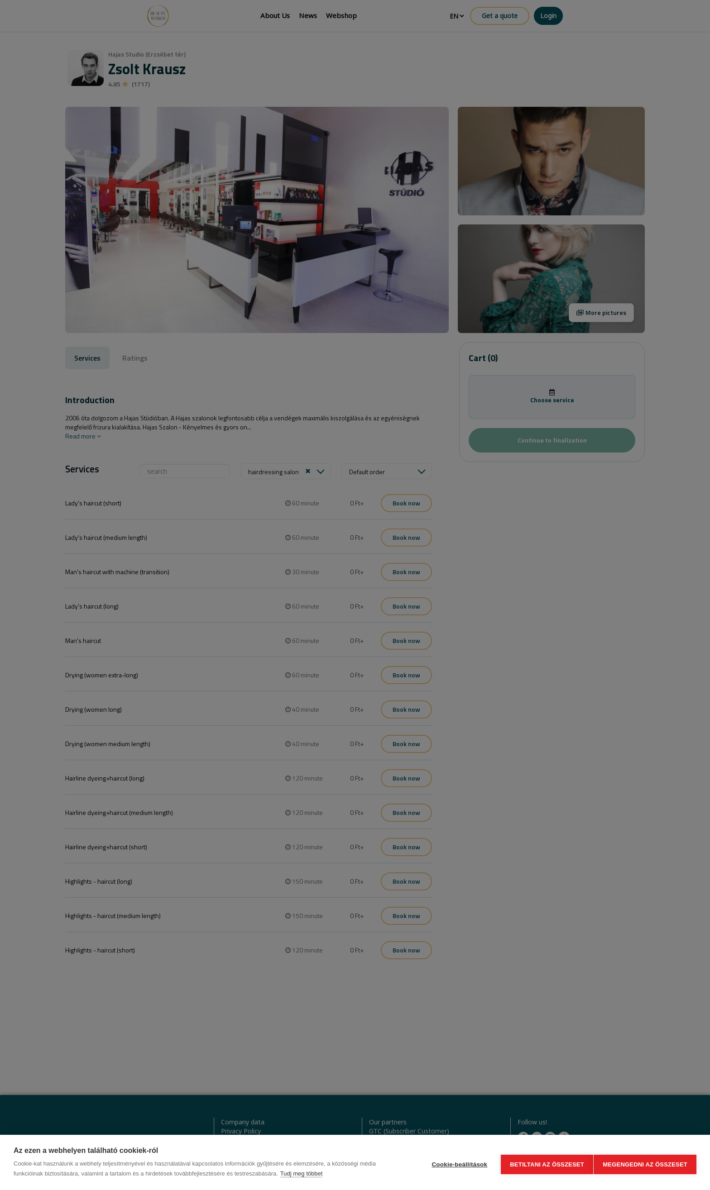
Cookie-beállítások (456, 1162)
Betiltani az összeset (543, 1162)
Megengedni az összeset (645, 1162)
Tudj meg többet (301, 1173)
